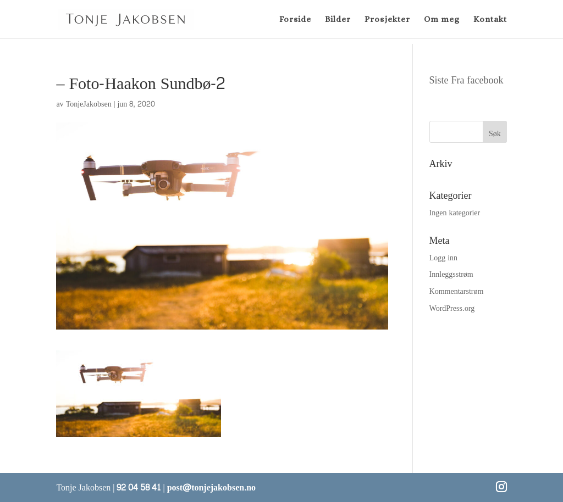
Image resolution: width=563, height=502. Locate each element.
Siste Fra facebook (466, 80)
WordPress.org (452, 308)
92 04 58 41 (139, 487)
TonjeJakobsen (89, 104)
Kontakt (490, 19)
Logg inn (443, 258)
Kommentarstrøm (456, 291)
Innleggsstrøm (451, 274)
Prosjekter (387, 19)
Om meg (442, 19)
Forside (295, 19)
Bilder (338, 19)
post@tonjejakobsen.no (211, 487)
